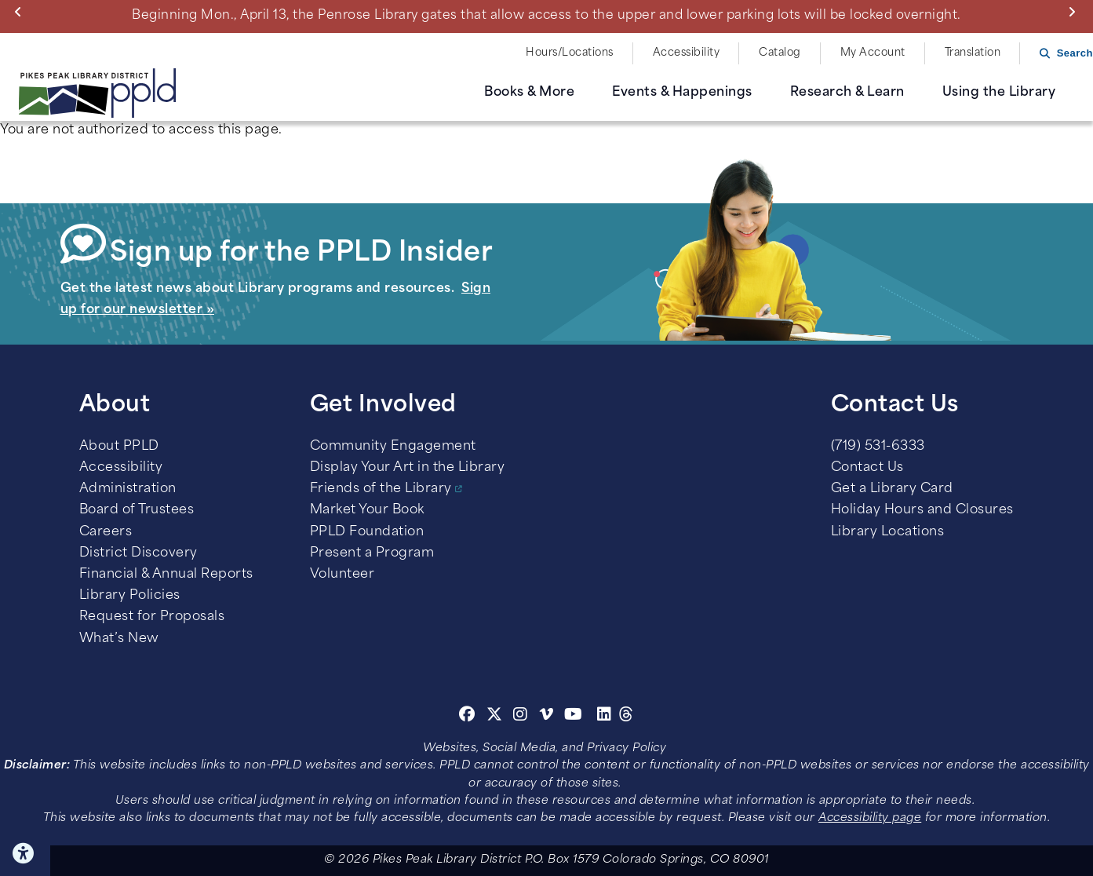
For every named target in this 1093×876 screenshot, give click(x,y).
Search (1075, 53)
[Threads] (626, 716)
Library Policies (129, 595)
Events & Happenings (682, 92)
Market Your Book (367, 510)
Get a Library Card (892, 489)
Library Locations (888, 532)
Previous (21, 11)
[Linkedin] (604, 716)
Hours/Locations (570, 53)
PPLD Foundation (367, 532)
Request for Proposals (152, 617)
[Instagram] (522, 716)
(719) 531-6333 (878, 446)
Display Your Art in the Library (407, 468)
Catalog (780, 53)
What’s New (119, 639)
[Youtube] (573, 716)
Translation (973, 53)
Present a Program (372, 553)
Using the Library (999, 92)
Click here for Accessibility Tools (25, 853)
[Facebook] (467, 716)
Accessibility (686, 53)
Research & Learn (847, 92)
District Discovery (138, 553)
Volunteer (342, 574)
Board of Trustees (137, 510)
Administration (128, 489)
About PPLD (119, 446)
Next (1075, 11)
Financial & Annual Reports (166, 574)
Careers (106, 532)
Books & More (529, 92)
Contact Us (867, 468)
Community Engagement (393, 446)
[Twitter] (494, 716)
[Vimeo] (546, 716)
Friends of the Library (381, 489)
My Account (872, 53)
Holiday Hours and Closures (922, 510)
